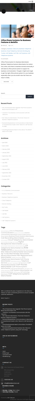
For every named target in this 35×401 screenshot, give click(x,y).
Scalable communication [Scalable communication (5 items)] (17, 257)
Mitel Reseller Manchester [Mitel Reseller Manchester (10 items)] (19, 254)
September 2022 (6, 173)
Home (30, 10)
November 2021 (6, 176)
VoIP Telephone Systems (8, 220)
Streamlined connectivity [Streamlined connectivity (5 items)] (16, 261)
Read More (6, 81)
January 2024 (6, 152)
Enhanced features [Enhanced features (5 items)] (11, 246)
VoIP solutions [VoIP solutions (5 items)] (27, 268)
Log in (4, 351)
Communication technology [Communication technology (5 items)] (6, 242)
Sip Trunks (5, 207)
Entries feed (6, 353)
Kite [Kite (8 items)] (22, 248)
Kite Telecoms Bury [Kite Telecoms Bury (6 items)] (28, 250)
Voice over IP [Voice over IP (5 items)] (9, 263)
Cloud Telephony (12, 51)
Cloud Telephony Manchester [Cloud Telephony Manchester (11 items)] (20, 240)
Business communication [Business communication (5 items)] (19, 233)
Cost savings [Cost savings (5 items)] (15, 242)
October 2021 (5, 179)
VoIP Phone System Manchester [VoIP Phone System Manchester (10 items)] (14, 267)
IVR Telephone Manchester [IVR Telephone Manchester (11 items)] (14, 246)
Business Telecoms (13, 49)
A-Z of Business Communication (11, 190)
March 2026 (5, 146)
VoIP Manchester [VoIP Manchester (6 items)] (22, 263)
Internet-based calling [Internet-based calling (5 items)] (20, 246)
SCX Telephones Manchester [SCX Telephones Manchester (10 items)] (13, 258)
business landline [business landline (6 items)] (22, 234)
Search (3, 93)
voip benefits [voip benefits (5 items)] (15, 263)
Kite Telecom (11, 397)
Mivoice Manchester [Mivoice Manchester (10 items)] (9, 255)
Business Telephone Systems (10, 197)
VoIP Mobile (9, 53)
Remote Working (22, 51)
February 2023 (6, 169)
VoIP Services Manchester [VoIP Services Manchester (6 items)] (17, 268)
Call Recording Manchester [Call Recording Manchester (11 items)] (12, 238)
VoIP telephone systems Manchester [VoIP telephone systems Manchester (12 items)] (15, 275)
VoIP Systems (23, 53)
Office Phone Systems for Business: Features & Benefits (16, 41)
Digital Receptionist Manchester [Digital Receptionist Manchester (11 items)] (12, 243)
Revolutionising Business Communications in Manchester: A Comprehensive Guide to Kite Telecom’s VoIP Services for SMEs (17, 124)
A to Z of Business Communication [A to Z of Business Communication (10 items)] (12, 232)
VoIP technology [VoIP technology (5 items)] (17, 272)
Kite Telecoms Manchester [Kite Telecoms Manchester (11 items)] (12, 252)
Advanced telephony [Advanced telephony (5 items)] (5, 231)
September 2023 (6, 156)
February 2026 (6, 149)
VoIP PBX (15, 53)
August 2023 (5, 159)
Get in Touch (5, 298)
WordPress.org (6, 356)
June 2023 (5, 166)
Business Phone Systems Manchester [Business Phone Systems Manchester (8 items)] (21, 236)
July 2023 (4, 162)
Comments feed (7, 354)
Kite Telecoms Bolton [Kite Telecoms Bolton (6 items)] (17, 250)
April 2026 (4, 142)
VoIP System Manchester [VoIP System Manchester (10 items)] (20, 270)
